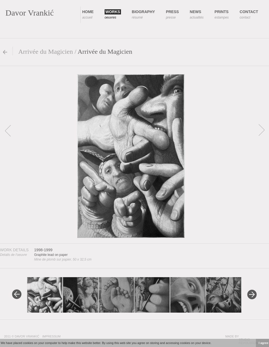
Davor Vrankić (29, 12)
